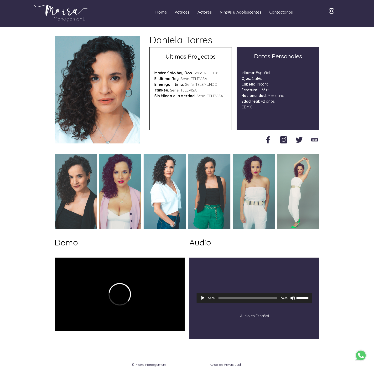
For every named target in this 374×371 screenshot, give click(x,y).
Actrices (182, 12)
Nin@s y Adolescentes (240, 12)
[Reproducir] (202, 298)
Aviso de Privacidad (225, 364)
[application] (254, 298)
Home (161, 12)
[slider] (247, 298)
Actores (204, 12)
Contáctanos (281, 12)
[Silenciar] (292, 298)
